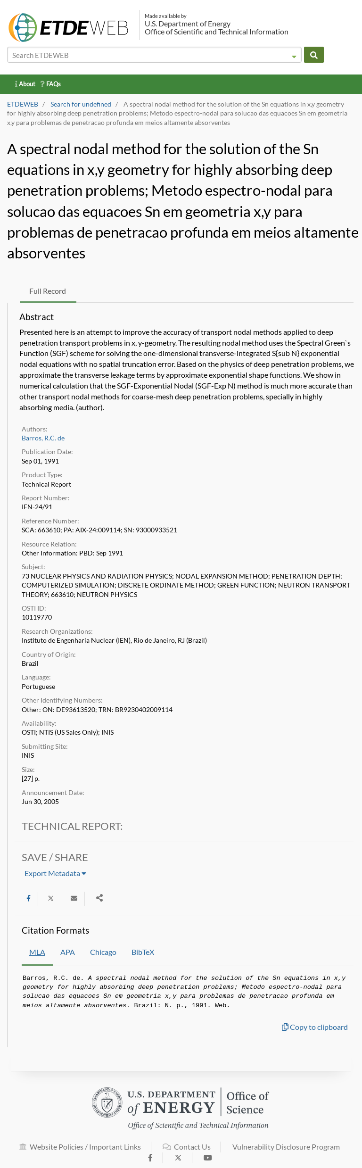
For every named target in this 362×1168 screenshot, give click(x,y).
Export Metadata (55, 873)
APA (67, 951)
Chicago (103, 951)
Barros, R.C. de (43, 438)
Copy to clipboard (315, 1026)
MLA (37, 951)
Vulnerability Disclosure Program (286, 1151)
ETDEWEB (22, 104)
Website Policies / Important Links (80, 1151)
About (25, 84)
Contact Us (187, 1151)
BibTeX (143, 951)
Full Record (47, 290)
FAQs (50, 84)
